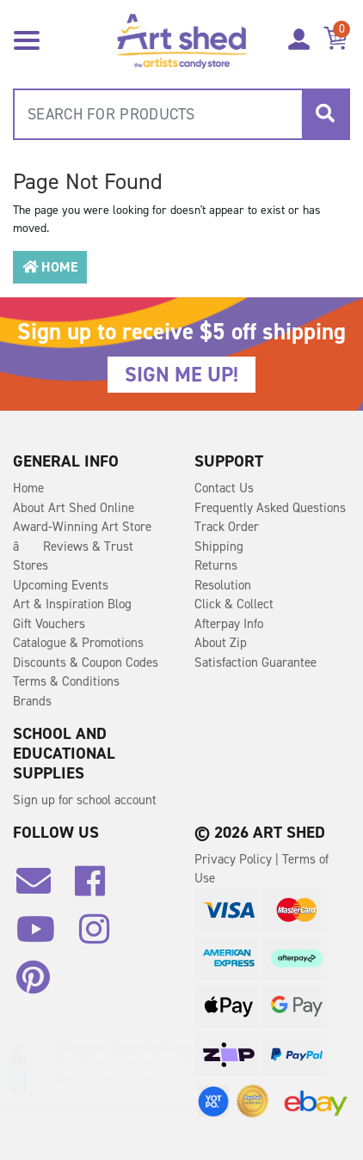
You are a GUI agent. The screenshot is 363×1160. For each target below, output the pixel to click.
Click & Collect (234, 604)
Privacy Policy (234, 859)
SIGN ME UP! (181, 374)
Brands (32, 701)
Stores (30, 565)
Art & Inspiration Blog (72, 604)
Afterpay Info (228, 623)
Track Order (226, 526)
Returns (215, 565)
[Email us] (42, 887)
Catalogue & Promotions (78, 642)
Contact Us (224, 488)
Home (49, 267)
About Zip (220, 642)
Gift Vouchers (49, 623)
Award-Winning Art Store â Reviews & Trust (82, 536)
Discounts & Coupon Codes (85, 662)
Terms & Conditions (66, 681)
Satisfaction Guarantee (255, 662)
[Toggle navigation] (26, 39)
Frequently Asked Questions (270, 507)
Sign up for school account (85, 800)
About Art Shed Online (73, 507)
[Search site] (325, 114)
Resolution (222, 585)
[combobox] (181, 114)
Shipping (218, 546)
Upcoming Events (60, 585)
